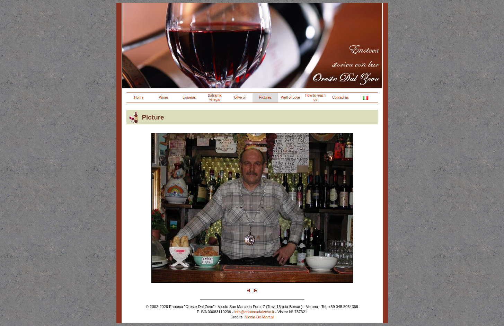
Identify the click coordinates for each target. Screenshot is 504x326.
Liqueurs (189, 97)
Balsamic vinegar (215, 98)
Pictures (265, 97)
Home (138, 97)
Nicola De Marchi (259, 317)
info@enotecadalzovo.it (254, 312)
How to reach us (315, 98)
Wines (164, 97)
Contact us (340, 97)
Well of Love (290, 97)
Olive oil (240, 97)
